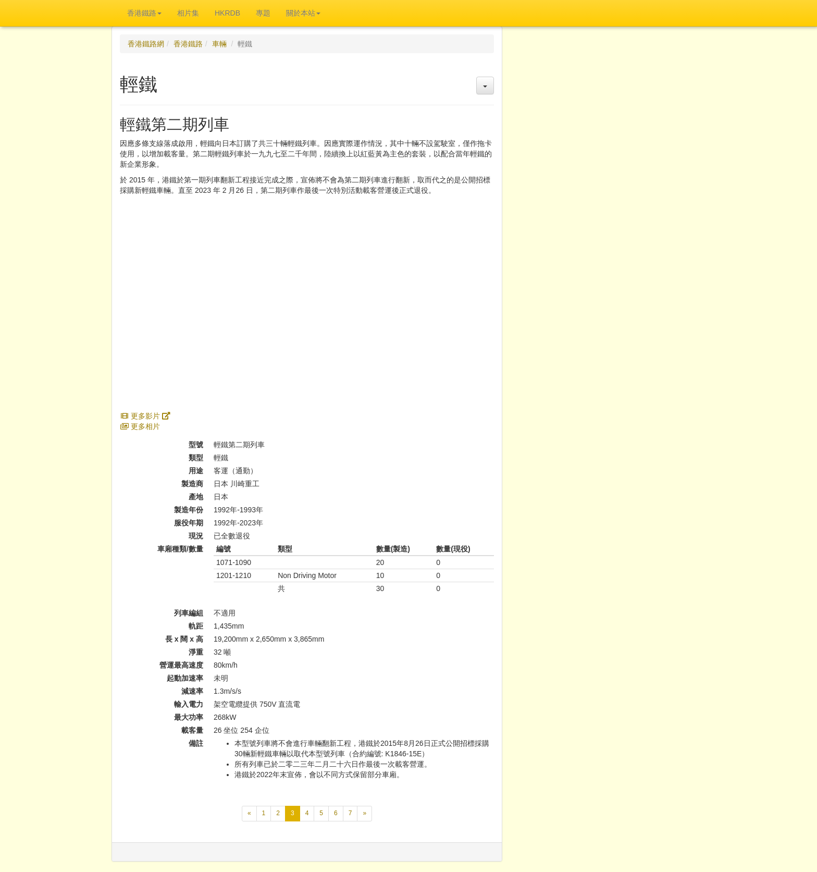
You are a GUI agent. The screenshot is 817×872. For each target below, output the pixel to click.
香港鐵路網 (146, 44)
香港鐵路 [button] (144, 13)
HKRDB (227, 13)
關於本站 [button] (303, 13)
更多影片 (145, 416)
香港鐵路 (188, 44)
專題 (263, 13)
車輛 (219, 44)
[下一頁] (364, 813)
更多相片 (140, 426)
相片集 (188, 13)
